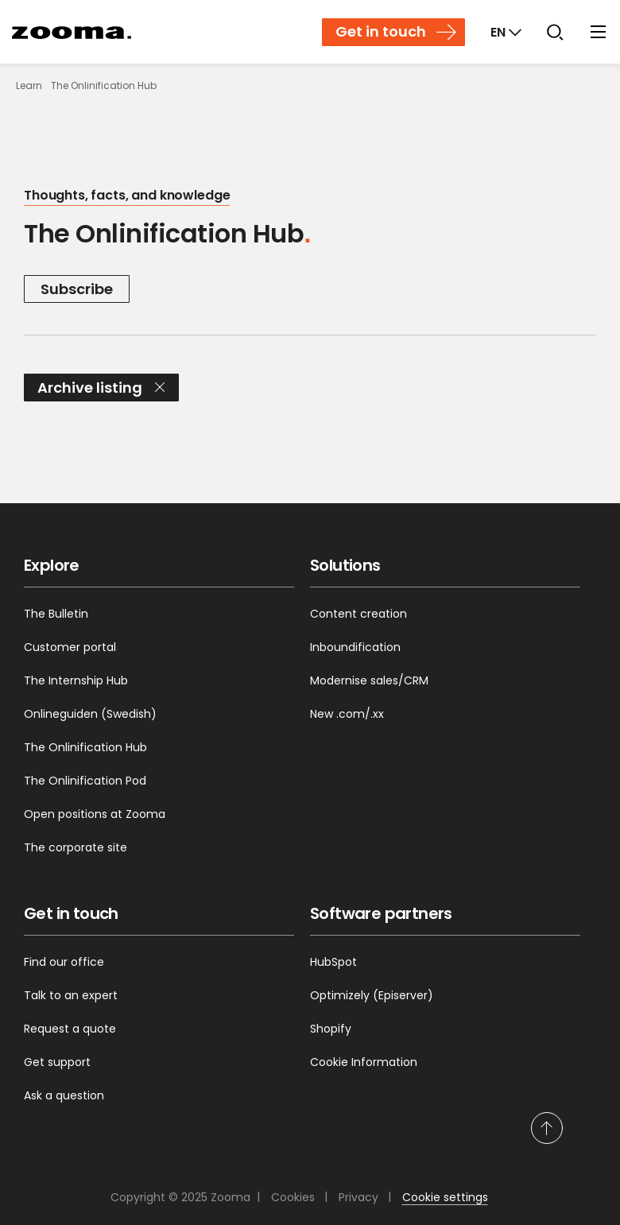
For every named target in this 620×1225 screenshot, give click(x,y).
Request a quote (70, 1029)
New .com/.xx (347, 714)
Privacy (358, 1197)
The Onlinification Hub (85, 747)
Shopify (330, 1029)
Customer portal (70, 647)
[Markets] (504, 32)
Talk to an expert (71, 995)
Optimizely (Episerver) (371, 995)
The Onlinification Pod (85, 781)
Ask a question (64, 1095)
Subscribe (77, 289)
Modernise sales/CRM (369, 680)
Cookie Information (363, 1062)
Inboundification (355, 647)
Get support (57, 1062)
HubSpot (333, 962)
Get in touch (380, 31)
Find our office (64, 962)
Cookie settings (445, 1197)
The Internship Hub (76, 680)
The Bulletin (56, 614)
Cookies (293, 1197)
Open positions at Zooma (94, 814)
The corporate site (75, 847)
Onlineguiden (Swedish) (90, 714)
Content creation (358, 614)
